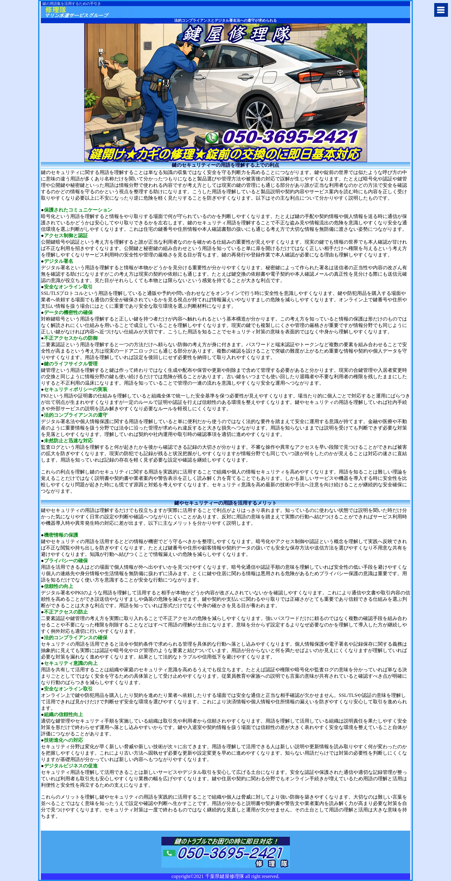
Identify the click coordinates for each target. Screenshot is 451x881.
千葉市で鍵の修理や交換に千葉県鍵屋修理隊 (88, 12)
